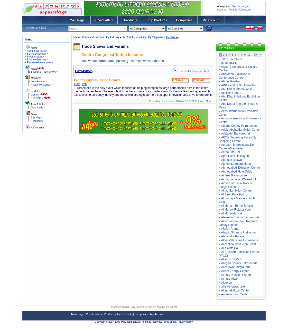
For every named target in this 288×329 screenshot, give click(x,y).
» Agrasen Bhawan (231, 160)
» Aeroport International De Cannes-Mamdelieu (236, 146)
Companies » (37, 50)
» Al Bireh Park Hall (231, 194)
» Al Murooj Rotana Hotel (235, 209)
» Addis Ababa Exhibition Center (239, 129)
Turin (77, 84)
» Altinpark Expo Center (234, 290)
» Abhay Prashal (229, 81)
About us (222, 9)
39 (255, 54)
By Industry (112, 37)
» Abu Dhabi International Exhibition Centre (235, 91)
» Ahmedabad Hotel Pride (235, 171)
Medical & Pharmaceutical (194, 71)
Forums (233, 9)
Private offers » (37, 59)
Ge (124, 28)
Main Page (77, 20)
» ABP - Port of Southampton (237, 85)
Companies (184, 20)
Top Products (157, 20)
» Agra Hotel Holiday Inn (234, 156)
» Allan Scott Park (230, 259)
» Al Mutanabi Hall (230, 213)
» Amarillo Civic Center (233, 294)
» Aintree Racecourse (233, 175)
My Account (211, 20)
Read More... (206, 101)
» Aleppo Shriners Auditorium (238, 232)
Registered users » (40, 62)
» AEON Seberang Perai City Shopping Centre (237, 139)
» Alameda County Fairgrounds (239, 217)
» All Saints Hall (229, 248)
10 (248, 54)
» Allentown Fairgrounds (234, 267)
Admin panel (38, 127)
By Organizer (156, 37)
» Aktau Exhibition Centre (235, 190)
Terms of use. (170, 321)
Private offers (103, 20)
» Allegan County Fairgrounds (238, 263)
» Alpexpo (225, 282)
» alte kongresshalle (232, 286)
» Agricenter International (235, 163)
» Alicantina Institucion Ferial (237, 244)
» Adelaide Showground (234, 133)
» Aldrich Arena (229, 228)
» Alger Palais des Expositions (238, 240)
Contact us (245, 9)
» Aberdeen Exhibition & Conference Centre (234, 75)
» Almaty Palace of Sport (235, 275)
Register (246, 6)
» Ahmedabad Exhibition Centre (239, 167)
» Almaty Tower (229, 279)
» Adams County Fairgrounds (238, 125)
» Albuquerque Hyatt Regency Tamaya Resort (238, 223)
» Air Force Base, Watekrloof (237, 179)
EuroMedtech (83, 71)
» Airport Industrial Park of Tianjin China (235, 185)
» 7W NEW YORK (230, 59)
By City (141, 37)
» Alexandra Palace (231, 236)
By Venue (172, 37)
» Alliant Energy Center (234, 271)
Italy (84, 84)
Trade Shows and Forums (88, 37)
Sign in (236, 6)
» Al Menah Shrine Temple (236, 205)
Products (130, 20)
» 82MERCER (228, 63)
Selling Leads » (37, 53)
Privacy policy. (185, 321)
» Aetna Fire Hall (230, 152)
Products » (35, 56)
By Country (128, 37)
